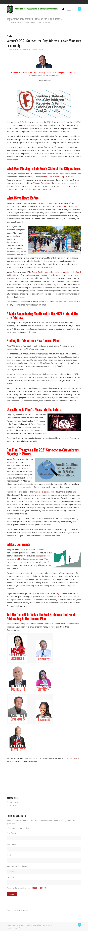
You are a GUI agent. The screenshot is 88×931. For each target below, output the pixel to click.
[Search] (61, 9)
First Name (12, 833)
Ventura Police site (41, 491)
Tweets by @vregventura (18, 910)
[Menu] (67, 9)
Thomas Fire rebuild (42, 183)
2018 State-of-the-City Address (53, 593)
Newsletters (25, 50)
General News (13, 802)
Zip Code (10, 877)
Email (9, 855)
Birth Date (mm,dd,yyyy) (17, 866)
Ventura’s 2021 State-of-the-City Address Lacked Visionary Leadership (44, 43)
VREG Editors (38, 50)
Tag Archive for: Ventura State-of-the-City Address (34, 18)
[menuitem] (61, 9)
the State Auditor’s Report (55, 176)
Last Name (11, 844)
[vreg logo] (36, 9)
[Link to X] (79, 9)
